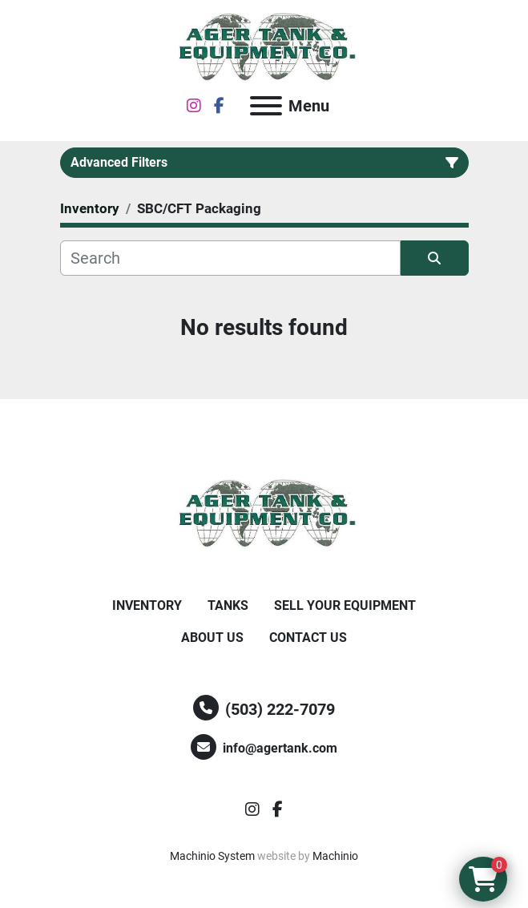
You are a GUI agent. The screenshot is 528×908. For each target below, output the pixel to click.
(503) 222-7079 (280, 709)
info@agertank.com (280, 748)
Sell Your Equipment (345, 605)
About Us (212, 637)
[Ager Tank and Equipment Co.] (264, 513)
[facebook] (219, 106)
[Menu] (266, 105)
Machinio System (212, 855)
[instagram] (194, 106)
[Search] (230, 258)
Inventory (147, 605)
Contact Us (308, 637)
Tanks (228, 605)
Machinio (335, 855)
